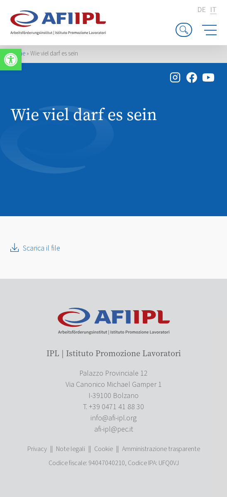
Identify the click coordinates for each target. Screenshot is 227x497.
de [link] (201, 10)
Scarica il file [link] (41, 248)
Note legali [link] (70, 449)
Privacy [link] (37, 449)
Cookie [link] (103, 449)
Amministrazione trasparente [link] (161, 449)
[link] (11, 59)
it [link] (213, 10)
